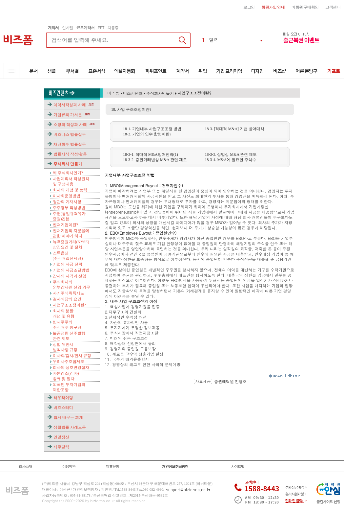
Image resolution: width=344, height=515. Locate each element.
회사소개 (25, 466)
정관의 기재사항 (67, 201)
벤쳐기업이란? (65, 224)
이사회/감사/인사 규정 (72, 355)
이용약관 (68, 466)
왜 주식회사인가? (68, 173)
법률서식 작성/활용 (70, 154)
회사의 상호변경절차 (71, 367)
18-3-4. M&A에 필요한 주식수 (230, 159)
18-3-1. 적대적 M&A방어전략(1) (150, 154)
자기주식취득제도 (68, 293)
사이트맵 (237, 466)
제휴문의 (112, 466)
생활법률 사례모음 (69, 427)
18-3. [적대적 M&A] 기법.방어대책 (234, 129)
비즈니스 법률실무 (69, 134)
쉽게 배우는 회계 (68, 417)
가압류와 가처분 (67, 114)
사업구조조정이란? (69, 305)
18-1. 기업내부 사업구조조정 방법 (152, 129)
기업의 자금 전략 (67, 264)
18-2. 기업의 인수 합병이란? (147, 134)
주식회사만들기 (160, 93)
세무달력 (61, 447)
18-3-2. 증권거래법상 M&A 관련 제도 (155, 159)
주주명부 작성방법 (69, 207)
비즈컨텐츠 (132, 93)
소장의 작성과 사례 (70, 124)
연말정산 (61, 437)
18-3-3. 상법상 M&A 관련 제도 (231, 154)
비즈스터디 (63, 407)
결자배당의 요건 (67, 299)
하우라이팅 (63, 397)
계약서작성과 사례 (69, 105)
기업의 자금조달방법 (71, 270)
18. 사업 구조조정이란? (131, 109)
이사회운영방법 (66, 196)
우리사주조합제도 (68, 361)
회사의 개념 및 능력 (70, 190)
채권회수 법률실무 (69, 144)
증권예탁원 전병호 (230, 381)
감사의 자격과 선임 (69, 276)
